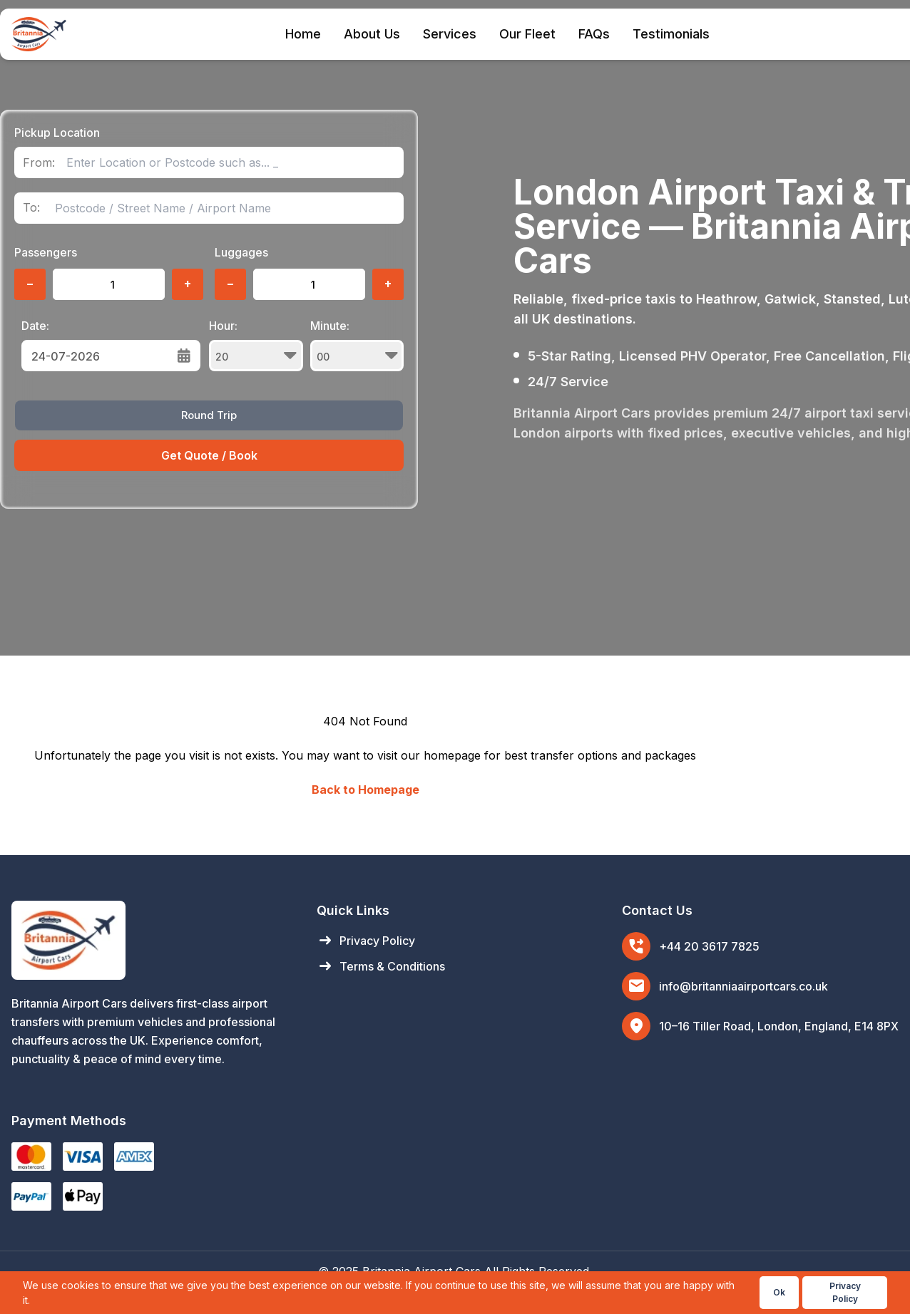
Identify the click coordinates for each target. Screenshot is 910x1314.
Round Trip (209, 415)
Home (303, 33)
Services (449, 33)
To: (31, 207)
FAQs (594, 33)
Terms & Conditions (381, 966)
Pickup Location (57, 132)
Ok (779, 1292)
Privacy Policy (366, 940)
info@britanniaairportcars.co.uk (743, 986)
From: (39, 163)
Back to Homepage (365, 789)
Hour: (256, 345)
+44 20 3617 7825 (709, 946)
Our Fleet (527, 33)
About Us (372, 33)
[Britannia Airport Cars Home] (149, 940)
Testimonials (671, 33)
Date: (35, 326)
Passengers (45, 252)
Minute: (357, 345)
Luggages (241, 252)
